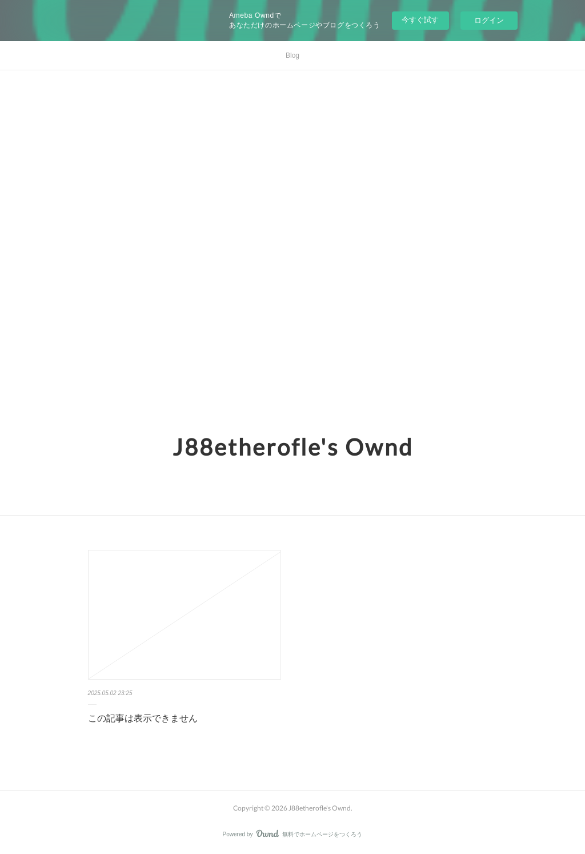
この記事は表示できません (143, 718)
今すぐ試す (420, 19)
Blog (292, 55)
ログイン (489, 20)
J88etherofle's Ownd (293, 447)
